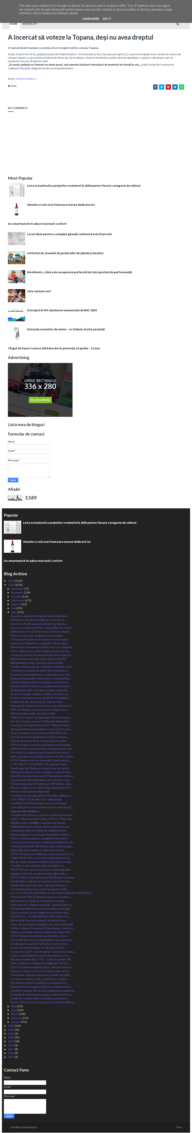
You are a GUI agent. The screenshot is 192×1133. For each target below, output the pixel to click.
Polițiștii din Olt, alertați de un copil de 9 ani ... (37, 702)
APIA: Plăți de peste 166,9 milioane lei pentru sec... (41, 651)
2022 (11, 1029)
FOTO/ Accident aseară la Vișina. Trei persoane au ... (42, 967)
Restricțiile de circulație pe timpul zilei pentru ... (38, 850)
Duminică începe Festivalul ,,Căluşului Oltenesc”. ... (41, 885)
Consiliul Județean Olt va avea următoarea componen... (43, 990)
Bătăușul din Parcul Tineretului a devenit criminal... (41, 632)
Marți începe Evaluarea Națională (30, 791)
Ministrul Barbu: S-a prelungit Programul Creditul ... (41, 834)
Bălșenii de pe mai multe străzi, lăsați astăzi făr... (39, 659)
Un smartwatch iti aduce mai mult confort (31, 224)
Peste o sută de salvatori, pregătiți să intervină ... (40, 838)
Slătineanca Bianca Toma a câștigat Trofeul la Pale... (41, 772)
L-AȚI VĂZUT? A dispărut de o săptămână (36, 799)
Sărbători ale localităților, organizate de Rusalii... (39, 823)
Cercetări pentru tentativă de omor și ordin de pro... (42, 807)
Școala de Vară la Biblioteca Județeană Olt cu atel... (41, 674)
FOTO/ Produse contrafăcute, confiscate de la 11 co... (43, 854)
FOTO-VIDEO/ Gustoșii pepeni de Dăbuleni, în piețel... (43, 877)
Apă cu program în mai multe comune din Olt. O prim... (42, 756)
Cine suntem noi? (33, 291)
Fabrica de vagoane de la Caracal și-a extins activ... (40, 971)
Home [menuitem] (8, 23)
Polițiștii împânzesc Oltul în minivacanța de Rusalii (40, 827)
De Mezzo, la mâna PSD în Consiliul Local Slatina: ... (40, 998)
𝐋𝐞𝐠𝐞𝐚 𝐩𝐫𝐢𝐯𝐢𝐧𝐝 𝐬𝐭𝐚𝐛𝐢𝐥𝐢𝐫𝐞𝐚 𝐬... (26, 811)
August (16, 604)
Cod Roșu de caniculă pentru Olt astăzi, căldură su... (42, 795)
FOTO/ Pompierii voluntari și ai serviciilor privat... (39, 936)
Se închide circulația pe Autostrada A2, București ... (41, 752)
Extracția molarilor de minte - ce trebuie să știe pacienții (60, 329)
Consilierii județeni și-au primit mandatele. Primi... (39, 889)
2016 (11, 1053)
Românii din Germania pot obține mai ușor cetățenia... (42, 647)
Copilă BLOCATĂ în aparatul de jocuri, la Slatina (39, 803)
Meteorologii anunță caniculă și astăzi (33, 713)
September (18, 600)
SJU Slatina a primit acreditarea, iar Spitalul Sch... (39, 983)
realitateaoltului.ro (19, 79)
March (15, 1014)
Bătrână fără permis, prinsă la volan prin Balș (37, 663)
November (17, 592)
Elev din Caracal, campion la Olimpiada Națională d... (41, 721)
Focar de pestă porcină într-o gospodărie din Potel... (42, 628)
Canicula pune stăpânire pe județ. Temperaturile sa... (42, 905)
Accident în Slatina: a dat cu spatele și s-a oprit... (39, 979)
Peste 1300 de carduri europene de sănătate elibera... (43, 1002)
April (14, 1010)
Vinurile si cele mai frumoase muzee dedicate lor (55, 205)
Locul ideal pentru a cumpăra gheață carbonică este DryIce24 (63, 234)
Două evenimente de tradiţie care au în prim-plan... (40, 912)
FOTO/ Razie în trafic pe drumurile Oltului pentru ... (41, 760)
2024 (11, 585)
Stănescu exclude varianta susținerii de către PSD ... (41, 932)
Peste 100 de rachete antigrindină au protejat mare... (42, 940)
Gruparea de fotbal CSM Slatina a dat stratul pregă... (42, 846)
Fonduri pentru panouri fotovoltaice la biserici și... (40, 944)
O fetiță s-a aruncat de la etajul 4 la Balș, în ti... (38, 866)
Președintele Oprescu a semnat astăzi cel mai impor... (42, 815)
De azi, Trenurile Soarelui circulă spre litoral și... (38, 948)
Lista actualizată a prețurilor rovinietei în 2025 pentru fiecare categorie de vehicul (77, 186)
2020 (11, 1037)
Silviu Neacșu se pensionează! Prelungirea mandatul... (42, 776)
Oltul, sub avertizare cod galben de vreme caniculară (42, 924)
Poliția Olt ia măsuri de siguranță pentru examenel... (41, 717)
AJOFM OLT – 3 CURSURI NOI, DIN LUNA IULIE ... (41, 916)
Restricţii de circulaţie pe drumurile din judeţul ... (39, 901)
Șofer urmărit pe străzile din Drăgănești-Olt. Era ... (40, 963)
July (13, 608)
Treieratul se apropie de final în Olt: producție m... (40, 671)
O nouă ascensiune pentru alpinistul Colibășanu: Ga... (43, 842)
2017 (11, 1049)
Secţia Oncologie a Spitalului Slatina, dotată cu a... (40, 694)
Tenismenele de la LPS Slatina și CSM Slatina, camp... (42, 784)
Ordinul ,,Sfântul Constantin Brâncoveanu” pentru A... (43, 928)
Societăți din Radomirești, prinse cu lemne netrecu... (41, 994)
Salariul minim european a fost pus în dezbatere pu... (41, 987)
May (14, 1006)
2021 (11, 1033)
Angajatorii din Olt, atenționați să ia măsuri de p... (39, 873)
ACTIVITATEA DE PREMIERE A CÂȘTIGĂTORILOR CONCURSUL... (52, 893)
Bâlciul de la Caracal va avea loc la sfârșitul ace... (39, 920)
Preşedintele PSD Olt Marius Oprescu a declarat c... (41, 897)
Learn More (90, 18)
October (16, 596)
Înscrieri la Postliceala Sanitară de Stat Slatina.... (39, 624)
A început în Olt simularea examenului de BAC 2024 (56, 310)
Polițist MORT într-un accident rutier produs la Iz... (41, 858)
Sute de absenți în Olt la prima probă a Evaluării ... (39, 741)
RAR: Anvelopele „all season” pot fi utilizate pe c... (40, 710)
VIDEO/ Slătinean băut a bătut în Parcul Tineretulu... (42, 819)
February (16, 1018)
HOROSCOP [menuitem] (24, 23)
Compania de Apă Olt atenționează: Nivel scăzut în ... (42, 655)
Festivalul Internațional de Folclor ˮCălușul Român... (41, 725)
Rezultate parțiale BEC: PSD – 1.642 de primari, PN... (41, 959)
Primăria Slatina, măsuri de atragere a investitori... (40, 682)
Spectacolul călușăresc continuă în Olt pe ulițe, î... (40, 643)
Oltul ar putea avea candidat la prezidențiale (37, 635)
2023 (11, 1026)
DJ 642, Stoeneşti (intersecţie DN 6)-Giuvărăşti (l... (41, 698)
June (14, 612)
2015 (11, 1057)
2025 (11, 581)
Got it (107, 18)
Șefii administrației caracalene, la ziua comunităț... (40, 690)
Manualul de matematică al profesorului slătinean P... (42, 706)
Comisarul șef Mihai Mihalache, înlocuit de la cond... (41, 780)
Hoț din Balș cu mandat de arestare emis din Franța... (41, 881)
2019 (11, 1041)
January (16, 1022)
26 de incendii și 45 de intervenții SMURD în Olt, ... (40, 733)
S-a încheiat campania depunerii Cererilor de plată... (41, 975)
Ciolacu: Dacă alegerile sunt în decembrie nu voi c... (41, 955)
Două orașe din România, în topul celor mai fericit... (40, 768)
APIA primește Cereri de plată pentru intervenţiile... (41, 745)
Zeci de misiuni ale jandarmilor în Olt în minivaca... (39, 737)
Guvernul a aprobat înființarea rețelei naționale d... (40, 616)
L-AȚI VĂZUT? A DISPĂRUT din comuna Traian (39, 764)
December (17, 589)
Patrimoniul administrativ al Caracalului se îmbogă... (41, 909)
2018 (11, 1045)
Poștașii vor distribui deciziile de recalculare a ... (39, 620)
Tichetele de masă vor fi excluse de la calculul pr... (40, 639)
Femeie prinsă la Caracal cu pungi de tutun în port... (41, 686)
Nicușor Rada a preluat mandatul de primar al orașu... (42, 862)
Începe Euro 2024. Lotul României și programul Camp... (43, 951)
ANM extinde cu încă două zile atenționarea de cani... (42, 749)
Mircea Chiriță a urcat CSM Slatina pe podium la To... (41, 788)
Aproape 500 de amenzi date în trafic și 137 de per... (41, 729)
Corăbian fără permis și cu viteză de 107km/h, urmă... (42, 666)
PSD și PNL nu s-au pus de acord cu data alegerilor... (41, 870)
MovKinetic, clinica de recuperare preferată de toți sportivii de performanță (73, 272)
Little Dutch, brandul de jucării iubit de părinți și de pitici (59, 253)
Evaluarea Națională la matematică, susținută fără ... (41, 678)
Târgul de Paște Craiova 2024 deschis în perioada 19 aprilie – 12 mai (48, 348)
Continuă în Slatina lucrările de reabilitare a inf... (39, 830)
